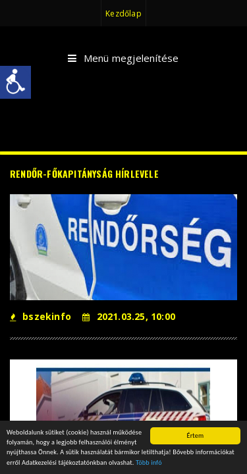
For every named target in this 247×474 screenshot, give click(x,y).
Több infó (149, 463)
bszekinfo (40, 316)
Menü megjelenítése (123, 58)
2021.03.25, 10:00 (128, 316)
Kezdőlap (123, 13)
